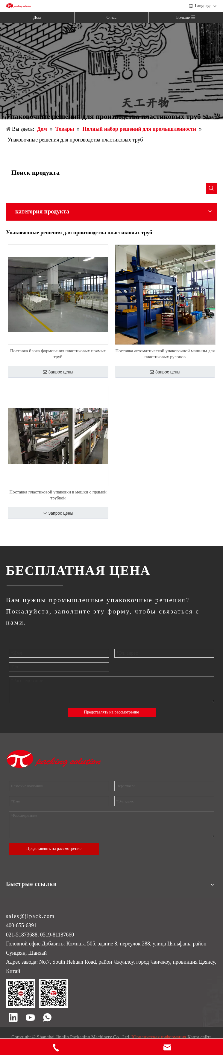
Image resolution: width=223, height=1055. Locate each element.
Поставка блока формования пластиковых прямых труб (58, 353)
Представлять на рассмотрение (111, 712)
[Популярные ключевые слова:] (211, 188)
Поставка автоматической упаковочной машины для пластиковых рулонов (165, 353)
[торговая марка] (54, 759)
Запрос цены (58, 372)
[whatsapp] (47, 1018)
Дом (37, 17)
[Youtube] (30, 1018)
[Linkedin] (13, 1018)
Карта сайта (199, 1036)
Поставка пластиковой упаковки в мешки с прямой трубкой (58, 495)
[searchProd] (106, 188)
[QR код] (37, 993)
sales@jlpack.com (30, 916)
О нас (112, 17)
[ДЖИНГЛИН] (34, 584)
